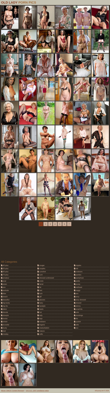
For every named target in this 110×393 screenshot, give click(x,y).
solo (76, 312)
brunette (5, 325)
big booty (5, 303)
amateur (5, 278)
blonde (4, 312)
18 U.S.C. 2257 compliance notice (37, 390)
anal (3, 281)
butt (3, 331)
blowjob (5, 315)
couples (41, 268)
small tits (78, 309)
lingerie (41, 325)
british (4, 322)
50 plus (4, 268)
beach (4, 297)
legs (39, 318)
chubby (4, 334)
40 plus (4, 265)
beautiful (5, 300)
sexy (76, 297)
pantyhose (79, 278)
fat (39, 287)
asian (4, 284)
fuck (39, 293)
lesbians (41, 322)
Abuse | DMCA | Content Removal (12, 390)
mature (41, 331)
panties (77, 275)
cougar (40, 265)
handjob (41, 306)
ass (3, 287)
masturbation (43, 328)
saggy (77, 290)
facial (40, 284)
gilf (39, 297)
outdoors (78, 272)
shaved (77, 303)
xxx (76, 328)
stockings (78, 315)
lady (39, 315)
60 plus (4, 272)
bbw (3, 293)
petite (77, 281)
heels (40, 309)
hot (39, 312)
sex (76, 293)
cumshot (41, 272)
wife (76, 325)
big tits (4, 306)
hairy (40, 303)
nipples (77, 265)
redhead (78, 287)
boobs (4, 318)
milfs (40, 334)
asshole (5, 290)
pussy (77, 284)
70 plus (4, 275)
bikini (4, 309)
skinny (77, 306)
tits (76, 318)
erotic (40, 281)
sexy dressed (80, 300)
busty (4, 328)
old (76, 268)
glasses (41, 300)
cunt (40, 275)
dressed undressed (45, 278)
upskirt (77, 322)
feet (39, 290)
